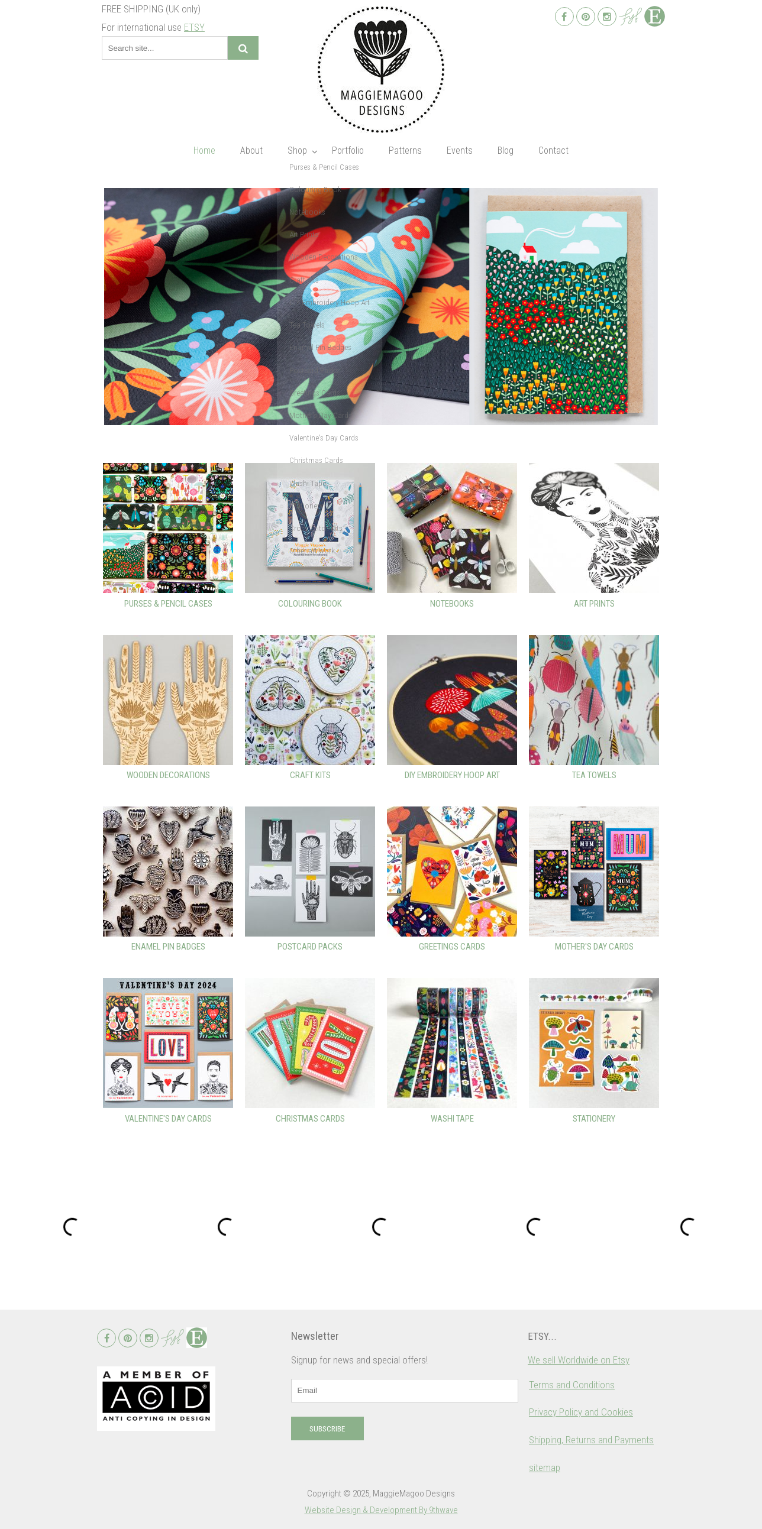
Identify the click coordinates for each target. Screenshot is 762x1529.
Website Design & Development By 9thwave (381, 1510)
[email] (404, 1390)
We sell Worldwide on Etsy (578, 1360)
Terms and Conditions (572, 1385)
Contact (553, 150)
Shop (297, 150)
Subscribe (327, 1428)
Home (204, 150)
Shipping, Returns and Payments (591, 1440)
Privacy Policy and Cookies (581, 1412)
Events (460, 150)
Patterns (405, 150)
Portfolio (348, 150)
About (251, 150)
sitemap (544, 1467)
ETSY (194, 27)
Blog (506, 150)
